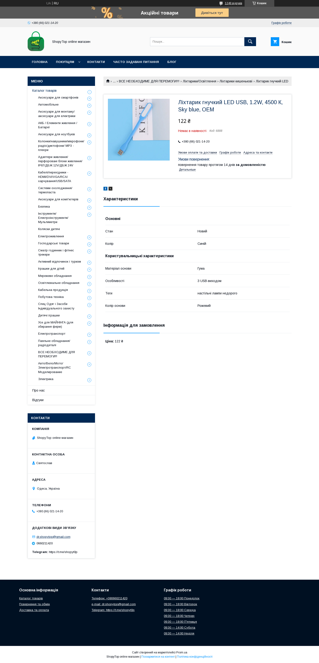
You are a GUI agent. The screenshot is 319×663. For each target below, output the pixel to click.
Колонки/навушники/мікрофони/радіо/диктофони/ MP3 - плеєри (61, 145)
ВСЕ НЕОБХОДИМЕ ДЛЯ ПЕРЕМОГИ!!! (149, 81)
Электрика (45, 379)
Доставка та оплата (34, 610)
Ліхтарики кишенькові (236, 81)
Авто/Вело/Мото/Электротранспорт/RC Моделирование (54, 368)
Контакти (96, 62)
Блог (171, 62)
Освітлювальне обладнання (58, 283)
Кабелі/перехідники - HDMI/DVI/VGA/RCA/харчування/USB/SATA (54, 177)
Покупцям (65, 62)
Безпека (44, 206)
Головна (40, 62)
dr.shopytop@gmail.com (53, 536)
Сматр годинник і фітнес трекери (56, 252)
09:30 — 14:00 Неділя (179, 633)
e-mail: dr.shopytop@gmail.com (114, 604)
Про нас (38, 390)
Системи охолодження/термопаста (55, 190)
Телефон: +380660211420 (109, 598)
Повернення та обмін (34, 604)
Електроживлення (51, 236)
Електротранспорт (51, 333)
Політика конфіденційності (195, 656)
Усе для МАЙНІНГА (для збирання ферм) (55, 324)
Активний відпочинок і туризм (59, 261)
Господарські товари (53, 243)
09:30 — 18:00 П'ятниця (180, 621)
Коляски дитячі (49, 229)
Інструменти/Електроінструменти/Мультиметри (53, 218)
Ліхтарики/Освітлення (199, 81)
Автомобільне (48, 104)
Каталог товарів (44, 90)
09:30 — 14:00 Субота (179, 627)
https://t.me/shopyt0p (63, 552)
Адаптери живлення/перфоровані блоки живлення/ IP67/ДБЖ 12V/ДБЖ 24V (60, 161)
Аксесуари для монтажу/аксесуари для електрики (56, 113)
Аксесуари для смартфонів (58, 97)
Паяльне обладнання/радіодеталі (54, 343)
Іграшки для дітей (51, 268)
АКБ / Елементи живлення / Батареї (57, 125)
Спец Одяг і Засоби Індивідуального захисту (56, 306)
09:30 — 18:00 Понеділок (181, 598)
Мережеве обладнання (55, 276)
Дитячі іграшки (49, 315)
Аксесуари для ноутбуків (56, 134)
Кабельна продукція (53, 290)
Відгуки (38, 400)
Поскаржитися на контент (158, 656)
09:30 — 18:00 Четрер (179, 616)
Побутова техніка (51, 297)
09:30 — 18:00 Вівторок (180, 604)
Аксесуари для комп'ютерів (58, 199)
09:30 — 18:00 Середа (180, 610)
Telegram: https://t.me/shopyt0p (113, 610)
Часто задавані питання (136, 62)
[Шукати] (250, 41)
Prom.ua (181, 652)
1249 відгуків (233, 3)
